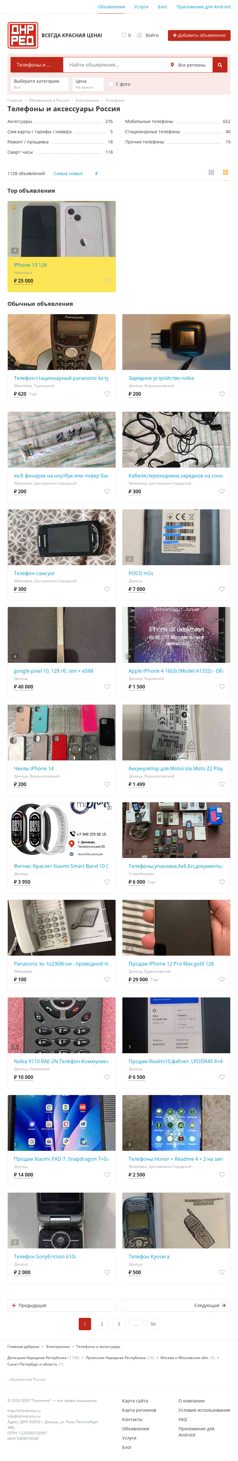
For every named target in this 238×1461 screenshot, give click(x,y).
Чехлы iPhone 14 (34, 768)
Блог (162, 7)
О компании (191, 1401)
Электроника (58, 1346)
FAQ (182, 1419)
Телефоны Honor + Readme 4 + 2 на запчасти (178, 1158)
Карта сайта (135, 1401)
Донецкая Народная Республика (37, 1357)
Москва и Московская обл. (185, 1357)
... (136, 1324)
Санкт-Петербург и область (32, 1364)
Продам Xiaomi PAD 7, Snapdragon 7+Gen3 (63, 1158)
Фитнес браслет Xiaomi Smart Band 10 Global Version (63, 866)
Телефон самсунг (34, 573)
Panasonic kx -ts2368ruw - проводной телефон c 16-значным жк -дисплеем (63, 963)
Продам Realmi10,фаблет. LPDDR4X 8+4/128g (178, 1061)
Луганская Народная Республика (116, 1357)
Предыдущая (29, 1305)
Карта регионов (139, 1410)
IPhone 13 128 (30, 265)
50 (153, 1324)
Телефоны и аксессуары (98, 1346)
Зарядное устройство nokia (161, 378)
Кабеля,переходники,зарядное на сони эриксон (178, 475)
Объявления (111, 7)
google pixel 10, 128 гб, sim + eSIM (53, 670)
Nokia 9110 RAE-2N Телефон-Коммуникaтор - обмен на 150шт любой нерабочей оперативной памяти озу (63, 1061)
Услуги (141, 7)
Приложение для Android (204, 7)
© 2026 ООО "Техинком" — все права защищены (52, 1400)
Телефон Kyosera (149, 1256)
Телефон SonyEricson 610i (45, 1256)
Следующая (210, 1305)
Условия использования (204, 1410)
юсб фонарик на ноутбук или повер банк (63, 475)
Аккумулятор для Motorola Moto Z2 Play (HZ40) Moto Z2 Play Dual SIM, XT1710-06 (178, 768)
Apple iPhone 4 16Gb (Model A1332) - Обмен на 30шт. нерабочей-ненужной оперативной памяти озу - (178, 670)
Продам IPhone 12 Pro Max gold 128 (171, 963)
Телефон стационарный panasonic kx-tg (61, 378)
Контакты (132, 1419)
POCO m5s (141, 573)
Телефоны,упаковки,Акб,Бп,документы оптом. (178, 866)
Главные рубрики (23, 1346)
